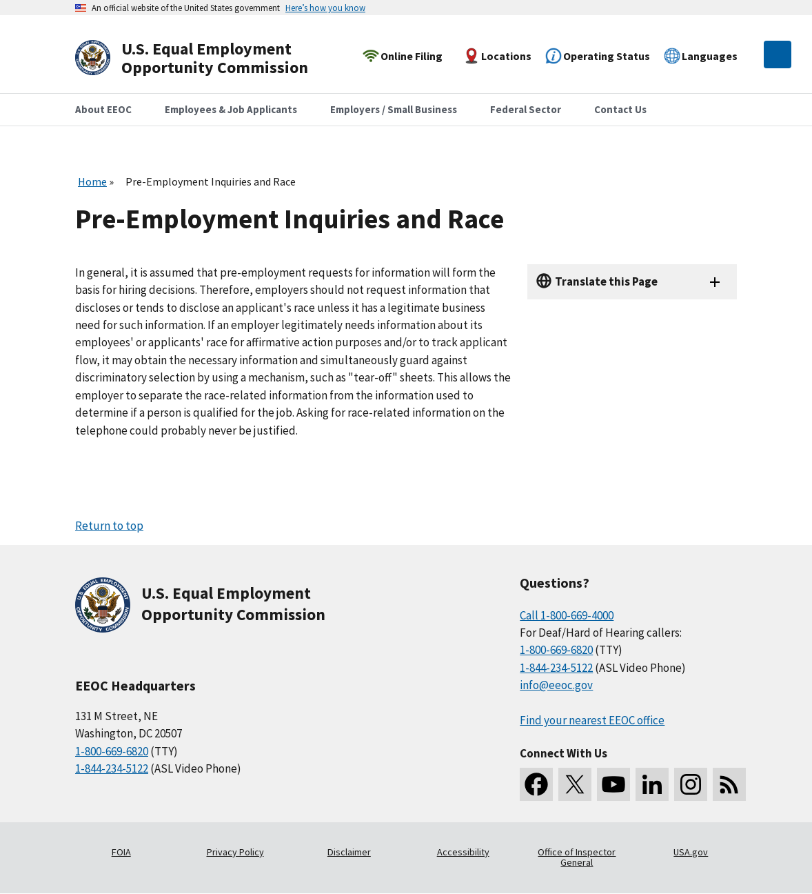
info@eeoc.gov (556, 685)
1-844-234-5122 (111, 768)
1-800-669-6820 (111, 751)
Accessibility (463, 852)
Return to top (109, 525)
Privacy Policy (235, 852)
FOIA (121, 852)
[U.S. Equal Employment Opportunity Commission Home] (207, 58)
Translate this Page (606, 281)
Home (92, 181)
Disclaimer (349, 852)
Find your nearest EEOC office (592, 720)
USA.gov (690, 852)
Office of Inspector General (577, 857)
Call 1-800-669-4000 (566, 615)
